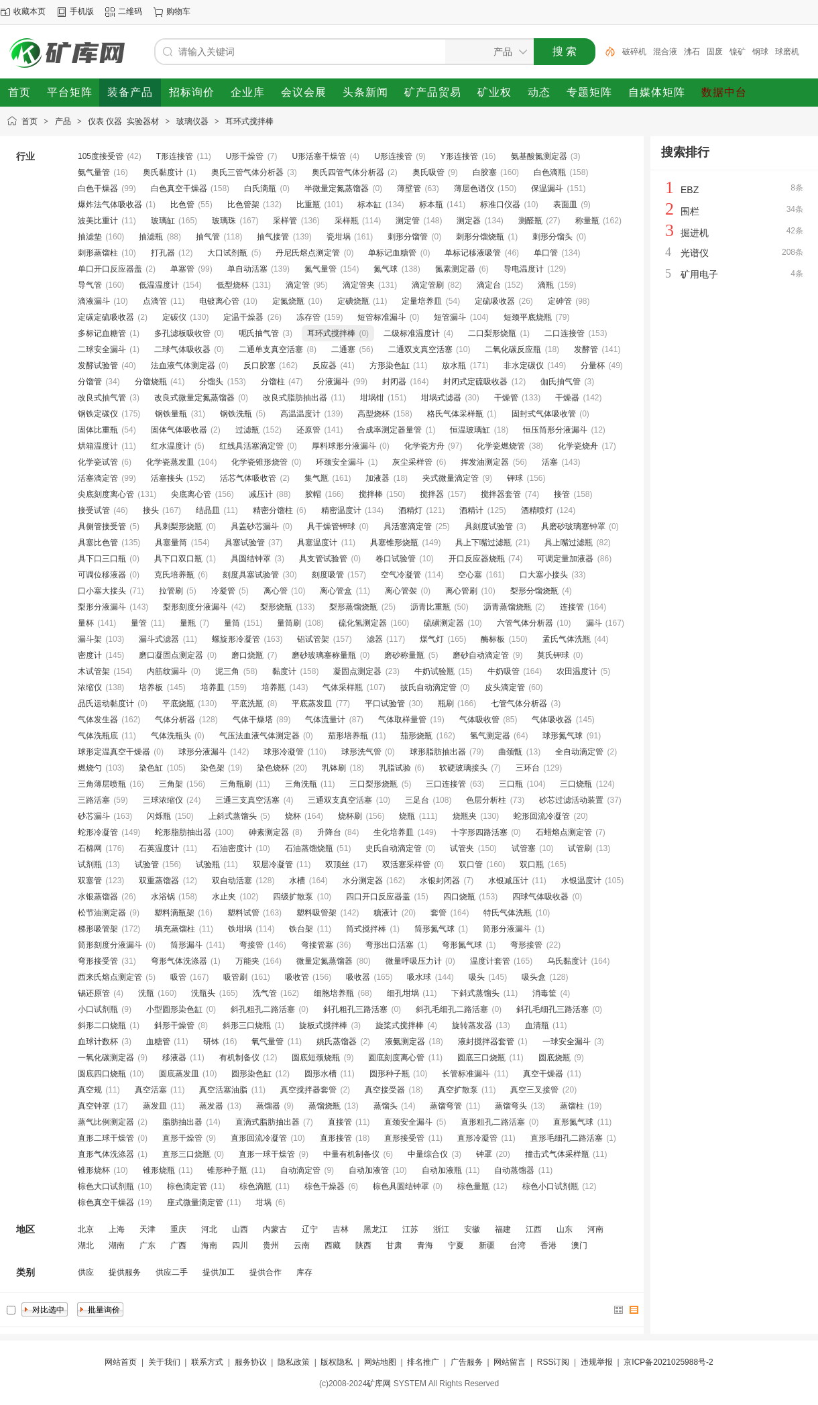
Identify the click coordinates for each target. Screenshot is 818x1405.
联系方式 (207, 1362)
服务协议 (251, 1362)
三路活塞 (94, 800)
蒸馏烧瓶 (324, 1106)
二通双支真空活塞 (420, 349)
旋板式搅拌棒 (323, 1025)
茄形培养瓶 (348, 735)
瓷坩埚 (339, 236)
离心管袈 (401, 591)
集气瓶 (316, 478)
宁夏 (456, 1245)
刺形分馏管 (408, 236)
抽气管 (208, 236)
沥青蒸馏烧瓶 (507, 607)
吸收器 (358, 977)
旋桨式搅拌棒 (399, 1025)
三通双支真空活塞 (340, 800)
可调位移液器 (102, 574)
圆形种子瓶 (389, 1073)
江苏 (410, 1229)
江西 (534, 1229)
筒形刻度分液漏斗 (110, 945)
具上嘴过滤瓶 (568, 542)
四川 (240, 1245)
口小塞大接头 (102, 591)
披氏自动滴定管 (428, 687)
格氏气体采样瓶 (455, 413)
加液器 (377, 478)
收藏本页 (29, 11)
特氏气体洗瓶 (507, 912)
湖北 (86, 1245)
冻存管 (308, 317)
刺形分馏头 (552, 236)
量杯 (86, 623)
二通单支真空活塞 (271, 349)
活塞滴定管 (98, 478)
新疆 (487, 1245)
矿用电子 (699, 274)
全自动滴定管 (579, 751)
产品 (63, 121)
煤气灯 (432, 639)
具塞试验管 (245, 542)
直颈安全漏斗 (408, 1122)
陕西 (363, 1245)
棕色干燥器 (324, 1186)
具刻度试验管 (489, 526)
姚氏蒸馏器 (336, 1041)
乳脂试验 (395, 768)
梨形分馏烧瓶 (534, 591)
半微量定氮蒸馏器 (336, 188)
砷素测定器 (269, 832)
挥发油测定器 (485, 462)
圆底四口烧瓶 (102, 1073)
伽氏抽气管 (560, 381)
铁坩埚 (240, 929)
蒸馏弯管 (446, 1106)
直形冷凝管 (477, 1138)
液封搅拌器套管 (486, 1041)
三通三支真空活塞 (247, 800)
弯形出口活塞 (389, 945)
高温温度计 (300, 413)
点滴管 (155, 301)
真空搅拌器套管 (308, 1089)
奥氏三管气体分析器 (247, 172)
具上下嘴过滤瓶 (483, 542)
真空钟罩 (94, 1106)
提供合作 (265, 1272)
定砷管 (560, 301)
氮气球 (385, 269)
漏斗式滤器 (159, 639)
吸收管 (297, 977)
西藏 (333, 1245)
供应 (86, 1272)
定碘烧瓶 (353, 301)
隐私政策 (294, 1362)
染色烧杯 (273, 768)
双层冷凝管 (273, 864)
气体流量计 (325, 719)
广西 (178, 1245)
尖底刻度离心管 (106, 494)
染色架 (212, 768)
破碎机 (634, 51)
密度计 (90, 655)
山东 (565, 1229)
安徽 (472, 1229)
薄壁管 (409, 188)
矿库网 (379, 1383)
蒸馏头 (385, 1106)
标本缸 (369, 204)
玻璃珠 (224, 220)
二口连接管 (564, 333)
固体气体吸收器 (179, 430)
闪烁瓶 (159, 816)
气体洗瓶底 (98, 735)
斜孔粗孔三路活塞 (355, 1009)
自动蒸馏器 (514, 1170)
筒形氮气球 (434, 929)
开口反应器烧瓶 (477, 558)
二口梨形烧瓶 (492, 333)
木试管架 (94, 671)
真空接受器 (385, 1089)
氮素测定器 (455, 269)
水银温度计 (581, 880)
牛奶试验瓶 (434, 671)
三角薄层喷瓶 (102, 784)
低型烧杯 (233, 285)
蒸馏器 (268, 1106)
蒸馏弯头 (511, 1106)
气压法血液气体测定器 (259, 735)
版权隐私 (336, 1362)
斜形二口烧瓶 (102, 1025)
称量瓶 (587, 220)
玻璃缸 (163, 220)
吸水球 (419, 977)
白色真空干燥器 (179, 188)
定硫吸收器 (495, 301)
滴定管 (298, 285)
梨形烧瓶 (276, 607)
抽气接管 (273, 236)
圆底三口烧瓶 (481, 1057)
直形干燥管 (182, 1138)
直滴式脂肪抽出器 (267, 1122)
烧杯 (293, 816)
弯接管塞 (317, 945)
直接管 (340, 1122)
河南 (595, 1229)
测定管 (408, 220)
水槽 (297, 880)
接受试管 (94, 510)
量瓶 (188, 623)
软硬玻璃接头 (463, 768)
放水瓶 (454, 365)
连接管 (572, 607)
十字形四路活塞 (479, 832)
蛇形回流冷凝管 (542, 816)
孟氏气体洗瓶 (566, 639)
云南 (302, 1245)
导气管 (90, 285)
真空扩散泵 (458, 1089)
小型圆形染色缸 (174, 1009)
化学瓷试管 (98, 462)
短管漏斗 (450, 317)
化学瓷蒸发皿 (170, 462)
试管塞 (524, 848)
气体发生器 (98, 719)
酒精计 (471, 510)
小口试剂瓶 (98, 1009)
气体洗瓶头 (171, 735)
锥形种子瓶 (227, 1170)
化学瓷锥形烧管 (259, 462)
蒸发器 (211, 1106)
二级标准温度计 (412, 333)
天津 (147, 1229)
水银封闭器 (440, 880)
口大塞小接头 (544, 574)
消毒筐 (544, 993)
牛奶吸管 (503, 671)
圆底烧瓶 (554, 1057)
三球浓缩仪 (163, 800)
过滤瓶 (247, 430)
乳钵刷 (334, 768)
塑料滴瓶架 (174, 912)
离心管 (276, 591)
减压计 (261, 494)
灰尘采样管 (412, 462)
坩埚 (263, 1202)
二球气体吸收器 (182, 349)
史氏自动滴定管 (393, 848)
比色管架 (243, 204)
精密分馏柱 (273, 510)
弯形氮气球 (462, 945)
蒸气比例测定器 (106, 1122)
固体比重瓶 (98, 430)
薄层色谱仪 (474, 188)
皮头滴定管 (505, 687)
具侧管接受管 (102, 526)
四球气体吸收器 (540, 896)
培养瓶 (273, 687)
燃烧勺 (90, 768)
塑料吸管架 (316, 912)
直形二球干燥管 (106, 1138)
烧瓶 (407, 816)
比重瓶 (308, 204)
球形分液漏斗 (202, 751)
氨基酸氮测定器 (539, 156)
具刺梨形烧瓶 (178, 526)
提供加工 (218, 1272)
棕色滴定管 (187, 1186)
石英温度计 (159, 848)
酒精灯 (410, 510)
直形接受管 (404, 1138)
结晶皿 (208, 510)
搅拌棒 (371, 494)
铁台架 (301, 929)
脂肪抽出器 (182, 1122)
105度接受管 (100, 156)
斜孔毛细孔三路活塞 (552, 1009)
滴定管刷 (428, 285)
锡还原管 (94, 993)
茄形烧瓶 (416, 735)
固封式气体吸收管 (544, 413)
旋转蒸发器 (472, 1025)
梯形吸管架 (98, 929)
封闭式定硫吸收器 (475, 381)
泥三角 (227, 671)
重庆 (178, 1229)
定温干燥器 (243, 317)
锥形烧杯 (94, 1170)
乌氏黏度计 (567, 961)
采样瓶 (347, 220)
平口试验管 (385, 703)
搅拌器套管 (501, 494)
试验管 (147, 864)
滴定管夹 (359, 285)
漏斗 (594, 623)
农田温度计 (577, 671)
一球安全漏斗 (566, 1041)
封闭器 (394, 381)
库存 (304, 1272)
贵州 (271, 1245)
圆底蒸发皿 (179, 1073)
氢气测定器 (490, 735)
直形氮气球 (573, 1122)
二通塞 (343, 349)
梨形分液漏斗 (102, 607)
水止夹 (224, 896)
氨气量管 (94, 172)
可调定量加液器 (565, 558)
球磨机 (787, 51)
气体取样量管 (402, 719)
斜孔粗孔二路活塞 (263, 1009)
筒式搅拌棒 (366, 929)
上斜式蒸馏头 (233, 816)
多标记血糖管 (102, 333)
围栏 (690, 211)
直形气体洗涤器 (106, 1154)
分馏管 (90, 381)
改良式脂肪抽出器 (295, 397)
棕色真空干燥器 (106, 1202)
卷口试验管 (395, 558)
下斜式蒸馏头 (475, 993)
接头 (151, 510)
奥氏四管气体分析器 (348, 172)
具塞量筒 (171, 542)
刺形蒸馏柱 (98, 253)
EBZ (690, 189)
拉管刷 (171, 591)
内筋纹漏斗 (167, 671)
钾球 (515, 478)
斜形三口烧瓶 (247, 1025)
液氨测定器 (405, 1041)
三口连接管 (446, 784)
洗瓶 (146, 993)
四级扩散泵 (293, 896)
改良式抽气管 (102, 397)
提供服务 (125, 1272)
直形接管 (336, 1138)
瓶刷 (446, 703)
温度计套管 (490, 961)
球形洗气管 (361, 751)
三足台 (417, 800)
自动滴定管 (300, 1170)
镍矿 (737, 51)
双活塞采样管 (406, 864)
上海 (117, 1229)
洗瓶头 (203, 993)
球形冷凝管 (284, 751)
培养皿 (212, 687)
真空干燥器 (543, 1073)
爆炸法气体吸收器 (110, 204)
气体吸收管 (479, 719)
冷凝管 (223, 591)
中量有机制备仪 (351, 1154)
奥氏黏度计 (163, 172)
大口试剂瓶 (227, 253)
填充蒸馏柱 (175, 929)
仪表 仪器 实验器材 (123, 121)
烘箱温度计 (98, 446)
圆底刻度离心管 (396, 1057)
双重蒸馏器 (159, 880)
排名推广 (423, 1362)
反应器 (324, 365)
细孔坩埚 (403, 993)
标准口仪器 (500, 204)
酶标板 (493, 639)
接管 (562, 494)
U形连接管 (393, 156)
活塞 (550, 462)
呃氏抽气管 (259, 333)
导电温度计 (524, 269)
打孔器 (163, 253)
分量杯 (593, 365)
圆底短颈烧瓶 (316, 1057)
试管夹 (462, 848)
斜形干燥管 (174, 1025)
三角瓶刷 (236, 784)
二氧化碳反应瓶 (513, 349)
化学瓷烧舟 (578, 446)
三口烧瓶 (576, 784)
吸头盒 (534, 977)
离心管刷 (461, 591)
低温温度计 (159, 285)
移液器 (174, 1057)
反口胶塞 (259, 365)
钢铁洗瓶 (236, 413)
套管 (438, 912)
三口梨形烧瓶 (373, 784)
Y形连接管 (459, 156)
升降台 (329, 832)
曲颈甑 (510, 751)
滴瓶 (546, 285)
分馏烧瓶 (151, 381)
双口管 (471, 864)
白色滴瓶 (550, 172)
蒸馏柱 (572, 1106)
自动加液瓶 (442, 1170)
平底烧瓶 (178, 703)
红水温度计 (171, 446)
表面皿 (565, 204)
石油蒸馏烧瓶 (309, 848)
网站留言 (509, 1362)
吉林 (341, 1229)
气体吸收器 (552, 719)
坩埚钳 (372, 397)
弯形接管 (526, 945)
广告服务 (467, 1362)
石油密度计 (232, 848)
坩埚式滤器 (441, 397)
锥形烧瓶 (159, 1170)
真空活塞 (151, 1089)
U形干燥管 (245, 156)
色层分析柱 (486, 800)
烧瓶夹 (465, 816)
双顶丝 (337, 864)
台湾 (518, 1245)
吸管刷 (235, 977)
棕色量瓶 (473, 1186)
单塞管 (182, 269)
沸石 (692, 51)
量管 (139, 623)
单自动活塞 (247, 269)
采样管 (285, 220)
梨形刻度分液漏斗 (195, 607)
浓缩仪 (90, 687)
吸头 (477, 977)
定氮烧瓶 (288, 301)
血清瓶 (537, 1025)
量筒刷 (289, 623)
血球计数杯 (98, 1041)
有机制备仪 (239, 1057)
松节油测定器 (102, 912)
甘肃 (394, 1245)
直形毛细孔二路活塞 (566, 1138)
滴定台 (489, 285)
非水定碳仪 (524, 365)
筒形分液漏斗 (507, 929)
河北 (209, 1229)
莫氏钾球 (553, 655)
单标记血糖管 (392, 253)
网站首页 (121, 1362)
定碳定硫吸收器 (106, 317)
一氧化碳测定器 (106, 1057)
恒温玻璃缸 (470, 430)
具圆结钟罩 (251, 558)
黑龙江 (375, 1229)
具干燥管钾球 (331, 526)
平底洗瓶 (247, 703)
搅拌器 (432, 494)
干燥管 (506, 397)
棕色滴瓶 (255, 1186)
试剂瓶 (90, 864)
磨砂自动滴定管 (481, 655)
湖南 (117, 1245)
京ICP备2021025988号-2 (668, 1362)
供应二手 (172, 1272)
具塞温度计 (317, 542)
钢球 (760, 51)
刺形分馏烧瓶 (480, 236)
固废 (715, 51)
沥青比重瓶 (430, 607)
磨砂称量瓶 (404, 655)
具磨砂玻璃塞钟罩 (573, 526)
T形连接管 (174, 156)
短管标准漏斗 (381, 317)
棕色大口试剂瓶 (106, 1186)
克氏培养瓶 (174, 574)
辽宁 (310, 1229)
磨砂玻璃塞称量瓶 (324, 655)
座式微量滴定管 (195, 1202)
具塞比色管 (98, 542)
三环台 (528, 768)
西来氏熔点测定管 (110, 977)
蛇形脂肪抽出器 (183, 832)
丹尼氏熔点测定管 (308, 253)
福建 (503, 1229)
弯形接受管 (98, 961)
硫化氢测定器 (363, 623)
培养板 (151, 687)
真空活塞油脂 (223, 1089)
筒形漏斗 (186, 945)
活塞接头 (167, 478)
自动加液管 (369, 1170)
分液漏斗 (333, 381)
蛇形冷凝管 (98, 832)
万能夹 (247, 961)
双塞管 (90, 880)
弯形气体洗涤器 (179, 961)
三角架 (171, 784)
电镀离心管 (219, 301)
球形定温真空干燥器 (114, 751)
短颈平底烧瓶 (528, 317)
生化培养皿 (393, 832)
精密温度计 (341, 510)
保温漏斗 (547, 188)
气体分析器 (175, 719)
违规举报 (597, 1362)
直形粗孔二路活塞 (493, 1122)
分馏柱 (273, 381)
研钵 (211, 1041)
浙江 (441, 1229)
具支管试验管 (323, 558)
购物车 (178, 11)
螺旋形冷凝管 (236, 639)
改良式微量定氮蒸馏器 (194, 397)
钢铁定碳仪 (98, 413)
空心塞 (470, 574)
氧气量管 (267, 1041)
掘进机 (695, 232)
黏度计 (284, 671)
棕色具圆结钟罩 (401, 1186)
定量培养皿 (422, 301)
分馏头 (211, 381)
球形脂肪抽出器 (438, 751)
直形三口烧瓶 (186, 1154)
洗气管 (265, 993)
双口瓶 (532, 864)
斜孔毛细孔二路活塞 (452, 1009)
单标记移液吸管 (473, 253)
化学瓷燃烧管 (501, 446)
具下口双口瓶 (178, 558)
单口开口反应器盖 (110, 269)
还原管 (308, 430)
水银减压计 (508, 880)
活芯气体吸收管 (248, 478)
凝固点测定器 (357, 671)
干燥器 (567, 397)
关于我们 (164, 1362)
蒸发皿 (155, 1106)
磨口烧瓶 (247, 655)
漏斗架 (90, 639)
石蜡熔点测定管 (564, 832)
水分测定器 (363, 880)
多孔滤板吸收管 (182, 333)
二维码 (130, 11)
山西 (240, 1229)
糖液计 (385, 912)
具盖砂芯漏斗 (255, 526)
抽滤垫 (90, 236)
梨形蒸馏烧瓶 (353, 607)
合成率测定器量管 (389, 430)
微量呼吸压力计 (414, 961)
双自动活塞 (232, 880)
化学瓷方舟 (424, 446)
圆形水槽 (320, 1073)
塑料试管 (243, 912)
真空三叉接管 (534, 1089)
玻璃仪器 (192, 121)
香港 (548, 1245)
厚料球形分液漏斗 (344, 446)
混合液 (665, 51)
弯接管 (251, 945)
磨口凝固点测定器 (171, 655)
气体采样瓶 (343, 687)
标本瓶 (431, 204)
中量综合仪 (428, 1154)
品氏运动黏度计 (106, 703)
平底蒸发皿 (312, 703)
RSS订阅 (553, 1362)
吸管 (178, 977)
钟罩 (484, 1154)
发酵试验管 (98, 365)
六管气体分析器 (525, 623)
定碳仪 (174, 317)
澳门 (579, 1245)
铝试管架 (313, 639)
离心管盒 (336, 591)
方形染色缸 (389, 365)
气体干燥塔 (253, 719)
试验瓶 (208, 864)
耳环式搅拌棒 (249, 121)
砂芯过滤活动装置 (571, 800)
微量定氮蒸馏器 (324, 961)
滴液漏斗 (94, 301)
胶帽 (313, 494)
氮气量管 (320, 269)
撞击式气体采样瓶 (557, 1154)
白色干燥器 (98, 188)
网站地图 (380, 1362)
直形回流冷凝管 (259, 1138)
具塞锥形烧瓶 (394, 542)
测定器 (469, 220)
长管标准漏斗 (466, 1073)
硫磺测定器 (444, 623)
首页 (29, 121)
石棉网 (90, 848)
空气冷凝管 (401, 574)
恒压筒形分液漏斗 (555, 430)
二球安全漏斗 (102, 349)
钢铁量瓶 (171, 413)
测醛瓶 (530, 220)
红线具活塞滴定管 (251, 446)
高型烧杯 (373, 413)
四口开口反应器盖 (378, 896)
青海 (425, 1245)
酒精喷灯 (537, 510)
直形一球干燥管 (267, 1154)
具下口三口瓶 (102, 558)
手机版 (82, 11)
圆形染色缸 (251, 1073)
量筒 (232, 623)
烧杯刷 (350, 816)
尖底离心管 (191, 494)
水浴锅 (163, 896)
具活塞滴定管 (408, 526)
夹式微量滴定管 (450, 478)
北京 (86, 1229)
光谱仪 (695, 252)
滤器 (375, 639)
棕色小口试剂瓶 (550, 1186)
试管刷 (580, 848)
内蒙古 (275, 1229)
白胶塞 (485, 172)
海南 (209, 1245)
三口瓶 (511, 784)
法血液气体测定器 (183, 365)
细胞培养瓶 (334, 993)
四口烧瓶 (459, 896)
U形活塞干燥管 (319, 156)
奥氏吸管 (428, 172)
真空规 (90, 1089)
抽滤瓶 (151, 236)
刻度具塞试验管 (251, 574)
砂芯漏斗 (94, 816)
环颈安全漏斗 (340, 462)
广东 (147, 1245)
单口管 (546, 253)
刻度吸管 (328, 574)
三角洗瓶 (301, 784)
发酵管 (586, 349)
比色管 (182, 204)
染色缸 (151, 768)
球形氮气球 (562, 735)
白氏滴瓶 (260, 188)
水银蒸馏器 (98, 896)
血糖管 (158, 1041)
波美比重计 (98, 220)
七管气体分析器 (519, 703)
